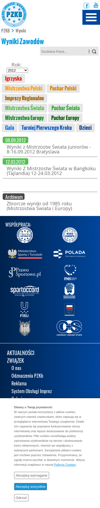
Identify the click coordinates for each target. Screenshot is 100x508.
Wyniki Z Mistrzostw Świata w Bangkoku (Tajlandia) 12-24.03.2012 (51, 170)
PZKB (5, 31)
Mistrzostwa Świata (24, 108)
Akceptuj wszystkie (31, 487)
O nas (16, 368)
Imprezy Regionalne (24, 98)
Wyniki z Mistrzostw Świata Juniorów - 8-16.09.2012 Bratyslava (49, 149)
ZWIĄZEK (15, 361)
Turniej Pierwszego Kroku (47, 128)
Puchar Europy (65, 118)
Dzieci (85, 128)
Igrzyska (13, 78)
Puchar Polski (63, 88)
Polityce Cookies (65, 464)
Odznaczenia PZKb (27, 376)
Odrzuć (21, 498)
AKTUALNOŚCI (20, 353)
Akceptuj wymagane (31, 475)
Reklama (19, 384)
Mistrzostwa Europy (24, 118)
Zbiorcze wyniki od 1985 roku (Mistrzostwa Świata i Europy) (39, 205)
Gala (9, 128)
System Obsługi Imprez (31, 391)
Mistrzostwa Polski (23, 88)
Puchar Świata (65, 108)
